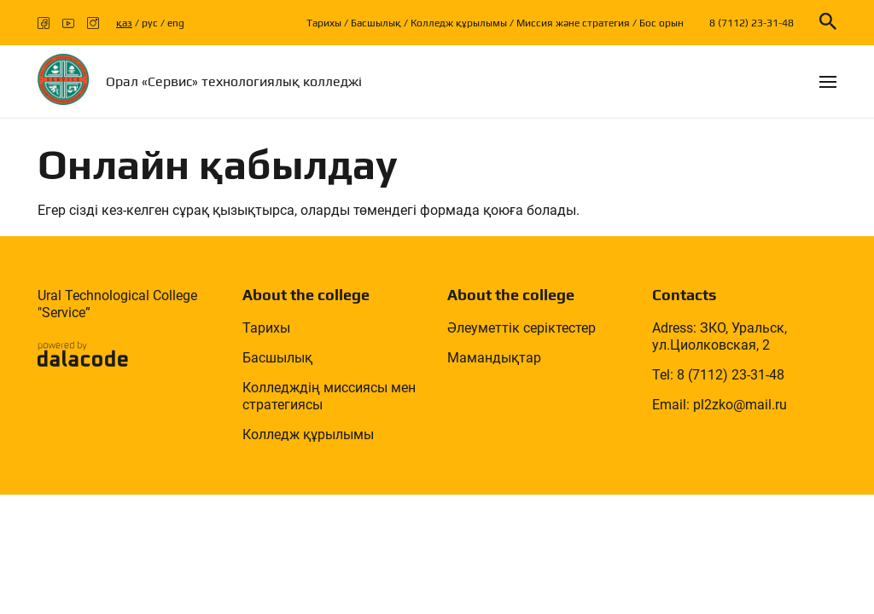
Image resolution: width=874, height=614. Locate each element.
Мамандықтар (494, 358)
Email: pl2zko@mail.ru (719, 405)
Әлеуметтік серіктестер (521, 328)
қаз (124, 23)
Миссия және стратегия (573, 23)
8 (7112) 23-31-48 (751, 23)
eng (175, 23)
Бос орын (661, 23)
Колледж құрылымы (459, 23)
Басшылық (376, 23)
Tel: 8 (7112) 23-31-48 (718, 375)
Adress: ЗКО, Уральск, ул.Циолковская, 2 (719, 336)
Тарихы (323, 23)
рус (150, 23)
